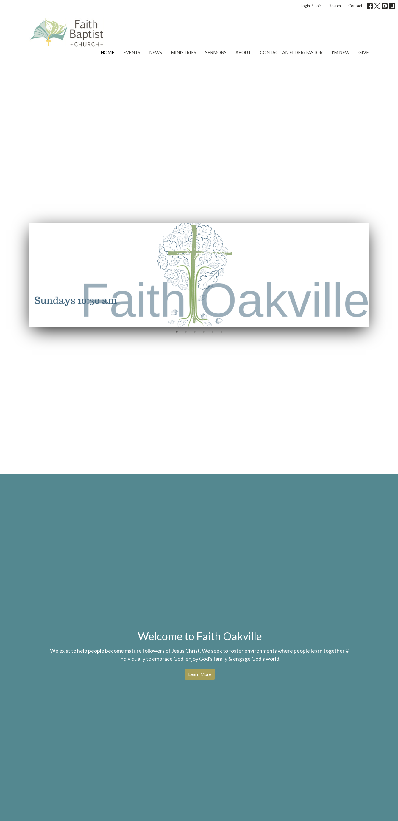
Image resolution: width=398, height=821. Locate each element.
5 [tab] (213, 332)
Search (335, 5)
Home (107, 52)
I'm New (340, 52)
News (155, 52)
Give (363, 52)
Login (305, 5)
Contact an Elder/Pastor (291, 52)
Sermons (216, 52)
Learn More (199, 674)
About (243, 52)
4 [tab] (204, 332)
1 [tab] (177, 332)
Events (131, 52)
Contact (355, 5)
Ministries (183, 52)
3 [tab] (195, 332)
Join (318, 5)
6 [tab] (221, 332)
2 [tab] (186, 332)
